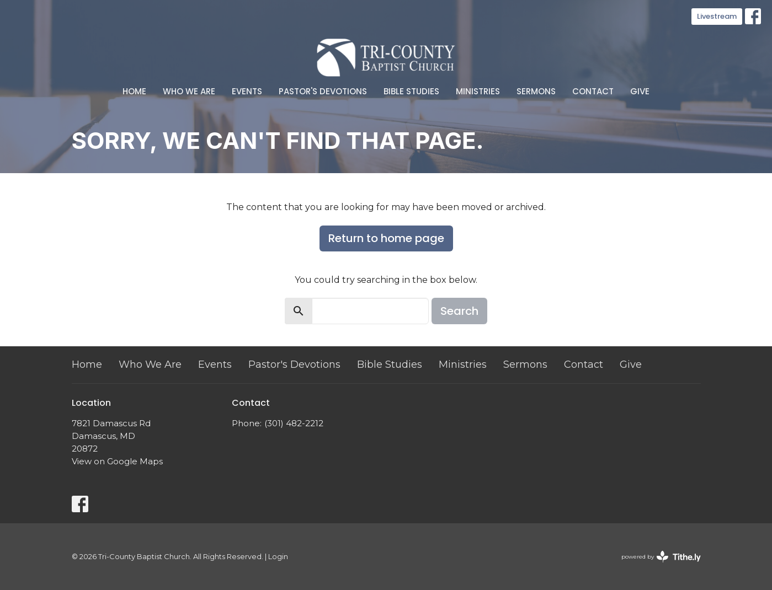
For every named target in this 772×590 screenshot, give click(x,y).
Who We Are (189, 91)
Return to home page (386, 238)
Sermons (536, 91)
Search (459, 311)
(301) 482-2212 (293, 423)
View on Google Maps (117, 461)
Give (639, 91)
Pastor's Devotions (323, 91)
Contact (593, 91)
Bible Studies (411, 91)
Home (134, 91)
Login (278, 557)
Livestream (717, 16)
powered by (661, 556)
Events (247, 91)
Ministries (478, 91)
